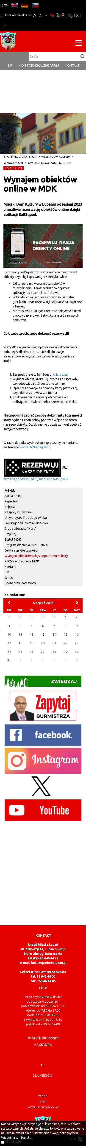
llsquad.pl (45, 447)
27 (43, 652)
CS (35, 5)
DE (24, 5)
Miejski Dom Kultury (56, 156)
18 (20, 643)
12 (31, 634)
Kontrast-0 (58, 15)
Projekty (10, 534)
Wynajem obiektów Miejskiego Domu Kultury (37, 162)
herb (43, 1101)
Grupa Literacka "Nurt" (20, 528)
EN (14, 5)
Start (8, 156)
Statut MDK (13, 539)
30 (77, 652)
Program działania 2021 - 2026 (26, 545)
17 (9, 643)
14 (54, 634)
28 (54, 652)
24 (9, 652)
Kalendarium (48, 65)
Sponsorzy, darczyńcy (20, 583)
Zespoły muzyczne (18, 512)
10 (9, 634)
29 (65, 652)
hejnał (43, 1095)
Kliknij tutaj (60, 374)
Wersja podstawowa (52, 15)
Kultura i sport (26, 156)
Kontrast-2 (70, 15)
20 (43, 643)
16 (77, 634)
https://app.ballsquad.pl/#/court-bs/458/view (35, 479)
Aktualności (13, 496)
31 (9, 660)
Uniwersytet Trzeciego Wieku (26, 517)
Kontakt (72, 65)
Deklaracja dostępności (21, 550)
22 (65, 643)
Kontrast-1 (64, 15)
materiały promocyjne (43, 1107)
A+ (35, 15)
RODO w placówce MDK (22, 561)
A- (46, 15)
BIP (10, 65)
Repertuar (12, 501)
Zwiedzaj (41, 682)
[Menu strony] (79, 43)
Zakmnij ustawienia (5, 25)
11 (20, 634)
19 (31, 643)
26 (31, 652)
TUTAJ (34, 352)
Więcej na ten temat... (16, 1137)
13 (43, 634)
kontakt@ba (29, 447)
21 (54, 643)
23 (77, 643)
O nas (9, 577)
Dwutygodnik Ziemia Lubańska (26, 523)
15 (65, 634)
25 (20, 652)
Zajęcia (10, 507)
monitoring (28, 65)
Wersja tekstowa (77, 15)
